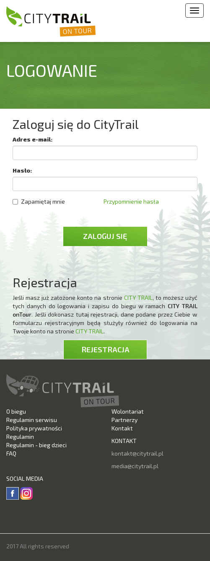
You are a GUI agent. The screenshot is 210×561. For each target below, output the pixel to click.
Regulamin (20, 436)
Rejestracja (105, 349)
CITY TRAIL (138, 297)
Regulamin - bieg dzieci (36, 444)
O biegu (16, 411)
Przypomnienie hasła (131, 201)
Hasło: (22, 170)
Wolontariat (127, 411)
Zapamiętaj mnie (39, 201)
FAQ (11, 453)
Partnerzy (124, 419)
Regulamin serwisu (31, 419)
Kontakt (122, 428)
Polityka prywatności (34, 428)
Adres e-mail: (32, 139)
